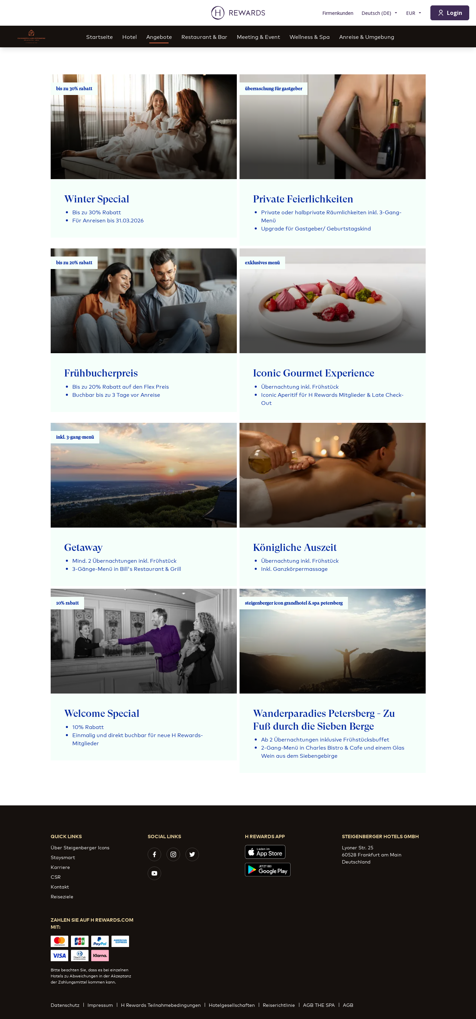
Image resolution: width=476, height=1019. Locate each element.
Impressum (102, 1004)
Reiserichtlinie (281, 1004)
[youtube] (154, 873)
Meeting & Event (258, 36)
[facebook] (154, 854)
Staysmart (63, 857)
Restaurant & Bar (204, 36)
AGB (350, 1004)
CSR (55, 876)
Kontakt (60, 886)
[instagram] (173, 854)
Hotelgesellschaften (234, 1004)
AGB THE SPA (321, 1004)
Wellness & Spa (310, 36)
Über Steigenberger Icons (80, 847)
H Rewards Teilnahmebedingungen (163, 1004)
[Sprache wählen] (379, 13)
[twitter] (192, 854)
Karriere (60, 867)
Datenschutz (67, 1004)
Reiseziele (62, 896)
